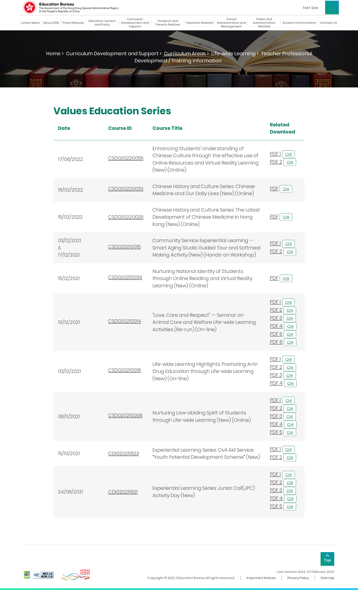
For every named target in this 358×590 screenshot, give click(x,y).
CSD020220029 (125, 217)
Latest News (30, 23)
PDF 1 (275, 153)
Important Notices (261, 578)
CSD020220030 (125, 188)
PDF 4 (276, 326)
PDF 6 (276, 341)
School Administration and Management (231, 22)
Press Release (73, 23)
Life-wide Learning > (235, 53)
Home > (55, 53)
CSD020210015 (124, 246)
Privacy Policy (298, 578)
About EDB (51, 23)
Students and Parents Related (167, 22)
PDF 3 (276, 318)
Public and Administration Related (264, 22)
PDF (274, 188)
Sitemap (327, 578)
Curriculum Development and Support (135, 22)
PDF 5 (276, 333)
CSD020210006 (125, 415)
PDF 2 (276, 161)
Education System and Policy (102, 22)
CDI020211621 (123, 491)
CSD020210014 (124, 321)
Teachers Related (199, 23)
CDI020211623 (123, 453)
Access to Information (299, 23)
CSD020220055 (125, 158)
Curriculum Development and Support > (114, 53)
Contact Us (328, 23)
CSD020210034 (125, 277)
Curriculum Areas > (186, 53)
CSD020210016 (124, 370)
